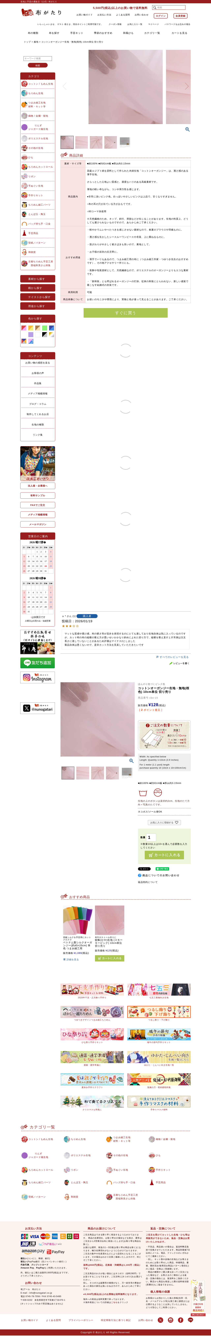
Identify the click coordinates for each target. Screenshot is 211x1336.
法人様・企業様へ (38, 485)
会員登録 (180, 16)
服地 (36, 42)
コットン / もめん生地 (40, 83)
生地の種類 (38, 424)
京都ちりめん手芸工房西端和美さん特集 (40, 263)
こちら (114, 1303)
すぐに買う (125, 313)
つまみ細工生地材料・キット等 (37, 104)
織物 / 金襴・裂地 (38, 116)
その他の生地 (35, 148)
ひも (30, 157)
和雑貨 (32, 252)
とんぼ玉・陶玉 (37, 214)
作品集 (38, 383)
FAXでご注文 (37, 505)
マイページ (153, 24)
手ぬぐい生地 (35, 185)
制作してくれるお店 (38, 414)
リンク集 (38, 434)
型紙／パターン (37, 242)
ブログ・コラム (37, 404)
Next (186, 84)
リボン (32, 176)
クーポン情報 (115, 24)
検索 (37, 65)
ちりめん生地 (35, 93)
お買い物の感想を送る (37, 362)
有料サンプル (37, 495)
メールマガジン (37, 524)
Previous (64, 84)
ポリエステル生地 (38, 138)
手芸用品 (33, 233)
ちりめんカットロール (40, 166)
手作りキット (35, 195)
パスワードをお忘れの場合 (177, 24)
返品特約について (148, 882)
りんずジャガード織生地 (38, 127)
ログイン (161, 16)
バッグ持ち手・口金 (39, 223)
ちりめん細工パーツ (39, 204)
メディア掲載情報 (38, 393)
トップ (27, 42)
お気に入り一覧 (134, 24)
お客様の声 (38, 373)
